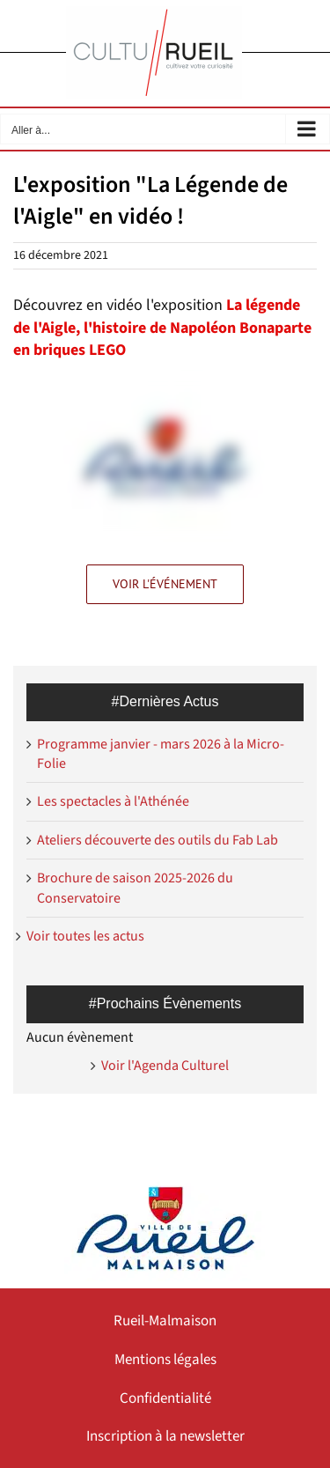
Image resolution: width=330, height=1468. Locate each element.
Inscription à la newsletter (165, 1436)
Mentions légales (165, 1359)
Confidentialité (165, 1398)
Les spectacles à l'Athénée (113, 801)
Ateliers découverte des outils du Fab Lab (157, 840)
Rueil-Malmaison (165, 1321)
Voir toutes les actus (85, 936)
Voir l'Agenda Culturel (165, 1065)
